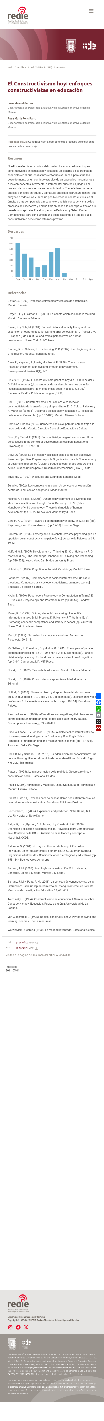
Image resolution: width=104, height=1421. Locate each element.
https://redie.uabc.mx (37, 1368)
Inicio (10, 67)
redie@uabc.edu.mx (66, 1368)
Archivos (21, 67)
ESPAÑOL (29, 943)
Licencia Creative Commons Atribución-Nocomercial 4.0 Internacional (43, 1387)
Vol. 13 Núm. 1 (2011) (41, 67)
